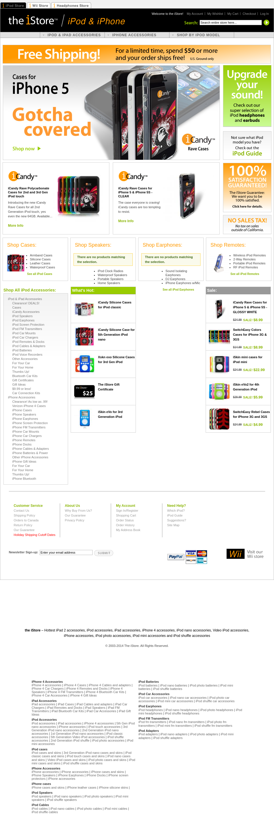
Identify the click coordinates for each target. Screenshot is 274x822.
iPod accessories (43, 723)
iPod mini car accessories (175, 701)
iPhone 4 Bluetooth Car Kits (105, 692)
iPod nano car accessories (188, 697)
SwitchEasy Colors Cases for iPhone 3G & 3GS (250, 334)
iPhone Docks (96, 775)
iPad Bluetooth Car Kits (68, 711)
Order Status (125, 520)
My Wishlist (215, 13)
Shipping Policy (24, 515)
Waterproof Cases (42, 267)
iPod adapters (148, 734)
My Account (195, 13)
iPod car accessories (152, 697)
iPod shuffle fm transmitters (213, 725)
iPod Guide (175, 515)
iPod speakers (42, 796)
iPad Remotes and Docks (64, 707)
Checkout (249, 13)
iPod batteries (148, 685)
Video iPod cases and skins (66, 760)
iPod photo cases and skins (107, 760)
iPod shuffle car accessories (215, 701)
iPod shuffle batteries (167, 689)
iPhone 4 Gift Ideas (83, 695)
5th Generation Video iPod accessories (78, 737)
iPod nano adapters (173, 734)
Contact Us (21, 510)
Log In (264, 13)
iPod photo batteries (204, 685)
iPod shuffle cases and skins (83, 763)
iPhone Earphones (71, 775)
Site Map (173, 525)
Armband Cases (41, 255)
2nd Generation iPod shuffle (70, 740)
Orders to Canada (26, 520)
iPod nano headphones (181, 710)
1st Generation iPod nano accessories (77, 733)
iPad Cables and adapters (94, 704)
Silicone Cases (40, 259)
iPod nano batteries (173, 685)
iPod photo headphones (216, 710)
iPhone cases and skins (107, 772)
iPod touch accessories (104, 726)
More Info (15, 226)
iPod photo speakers (98, 796)
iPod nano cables (62, 808)
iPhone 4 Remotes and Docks (87, 688)
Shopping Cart (126, 515)
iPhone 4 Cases (75, 685)
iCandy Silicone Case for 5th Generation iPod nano (116, 334)
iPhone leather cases (82, 787)
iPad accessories (43, 704)
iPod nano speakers (68, 796)
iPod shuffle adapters (168, 738)
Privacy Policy (74, 520)
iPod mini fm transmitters (174, 725)
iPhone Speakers (44, 775)
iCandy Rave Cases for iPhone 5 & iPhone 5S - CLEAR (135, 192)
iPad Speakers (95, 707)
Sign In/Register (127, 510)
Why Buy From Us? (78, 510)
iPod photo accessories (108, 740)
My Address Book (128, 530)
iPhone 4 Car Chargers (48, 688)
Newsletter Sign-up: (23, 552)
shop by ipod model (198, 35)
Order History (125, 525)
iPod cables (40, 808)
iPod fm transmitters (152, 722)
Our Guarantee (24, 530)
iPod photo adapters (204, 734)
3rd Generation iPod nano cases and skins (93, 752)
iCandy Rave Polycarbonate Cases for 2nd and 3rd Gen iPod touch (28, 192)
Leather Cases (40, 263)
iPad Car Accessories (101, 711)
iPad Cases (66, 704)
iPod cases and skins (46, 752)
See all (39, 273)
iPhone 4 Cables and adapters (110, 685)
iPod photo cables (89, 808)
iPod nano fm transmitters (187, 722)
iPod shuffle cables (45, 812)
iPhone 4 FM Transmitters (65, 692)
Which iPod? (176, 510)
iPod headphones (150, 710)
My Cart (232, 13)
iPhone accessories (72, 726)
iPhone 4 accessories (47, 685)
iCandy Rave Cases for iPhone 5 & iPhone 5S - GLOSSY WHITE (250, 307)
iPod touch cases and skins (86, 756)
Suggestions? (176, 520)
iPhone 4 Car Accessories (50, 695)
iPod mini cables (116, 808)
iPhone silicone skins (113, 787)
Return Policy (23, 525)
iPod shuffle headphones (182, 713)
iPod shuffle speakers (62, 799)
